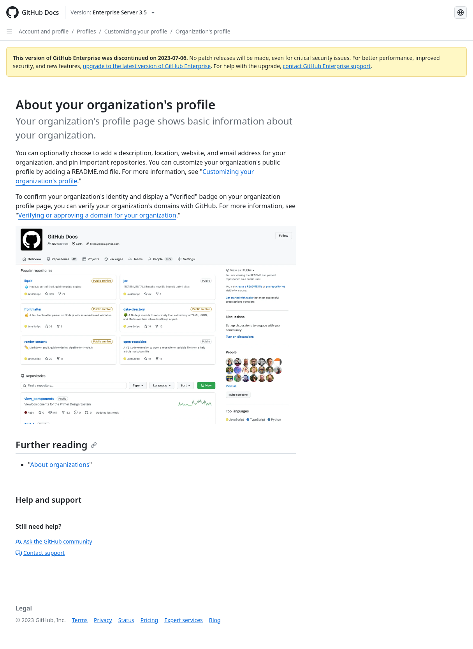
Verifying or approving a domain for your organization (97, 215)
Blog (215, 620)
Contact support (40, 552)
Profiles (86, 31)
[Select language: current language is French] (460, 12)
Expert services (183, 620)
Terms (80, 620)
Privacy (103, 620)
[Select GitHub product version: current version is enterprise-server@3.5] (112, 12)
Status (126, 620)
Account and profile (44, 31)
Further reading (56, 444)
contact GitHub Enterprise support (327, 66)
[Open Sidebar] (9, 31)
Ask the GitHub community (54, 541)
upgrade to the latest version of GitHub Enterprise (147, 66)
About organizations (59, 464)
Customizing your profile (135, 31)
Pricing (149, 620)
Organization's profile (203, 31)
